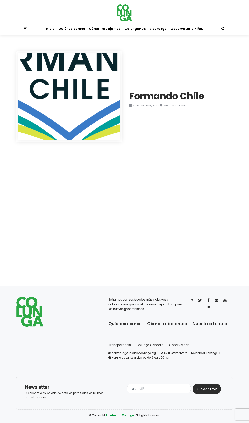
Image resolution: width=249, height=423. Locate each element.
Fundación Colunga (120, 414)
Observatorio (179, 344)
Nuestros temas (199, 323)
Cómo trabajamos (161, 323)
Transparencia (119, 344)
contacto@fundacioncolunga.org (132, 352)
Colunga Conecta (150, 344)
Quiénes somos (123, 323)
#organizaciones (175, 105)
